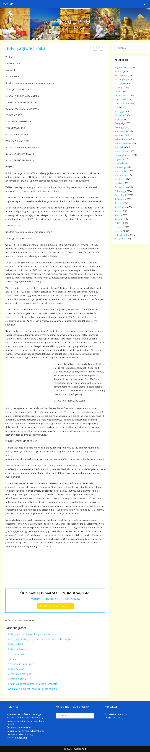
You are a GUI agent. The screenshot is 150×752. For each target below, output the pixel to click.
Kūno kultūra (121, 151)
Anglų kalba (121, 67)
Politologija (120, 191)
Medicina (119, 179)
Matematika (121, 171)
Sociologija (120, 207)
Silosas (12, 659)
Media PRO (75, 21)
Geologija (120, 127)
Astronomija (121, 75)
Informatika (121, 131)
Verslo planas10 (17, 678)
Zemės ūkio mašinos (19, 673)
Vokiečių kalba (122, 234)
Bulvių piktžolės (17, 649)
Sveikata (119, 219)
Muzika (118, 183)
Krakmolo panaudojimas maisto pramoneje (32, 683)
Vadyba (119, 231)
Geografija (120, 123)
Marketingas (121, 167)
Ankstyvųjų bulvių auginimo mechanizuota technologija (39, 639)
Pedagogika (121, 187)
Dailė (117, 91)
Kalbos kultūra (122, 139)
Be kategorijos (122, 79)
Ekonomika (120, 95)
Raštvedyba (121, 199)
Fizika (118, 119)
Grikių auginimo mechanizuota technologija (33, 688)
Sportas (119, 211)
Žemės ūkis (12, 620)
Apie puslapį (21, 737)
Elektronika (120, 99)
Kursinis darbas (28, 620)
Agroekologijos (16, 654)
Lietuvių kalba (122, 155)
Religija (118, 203)
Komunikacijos (122, 143)
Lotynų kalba (121, 163)
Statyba (119, 215)
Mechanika (120, 175)
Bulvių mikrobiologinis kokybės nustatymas (33, 634)
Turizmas (120, 227)
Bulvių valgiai (15, 644)
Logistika (119, 159)
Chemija (119, 87)
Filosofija (119, 115)
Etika (117, 107)
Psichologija (121, 195)
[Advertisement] (27, 380)
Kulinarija (120, 147)
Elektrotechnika (123, 103)
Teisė (117, 223)
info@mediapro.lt (114, 717)
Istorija (118, 135)
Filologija (119, 111)
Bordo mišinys (16, 668)
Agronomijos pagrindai (21, 663)
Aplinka (119, 71)
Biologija (119, 83)
